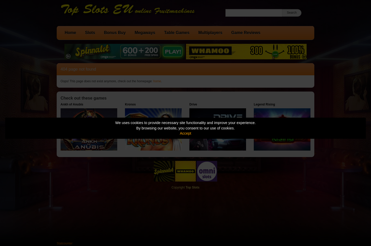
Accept (185, 133)
